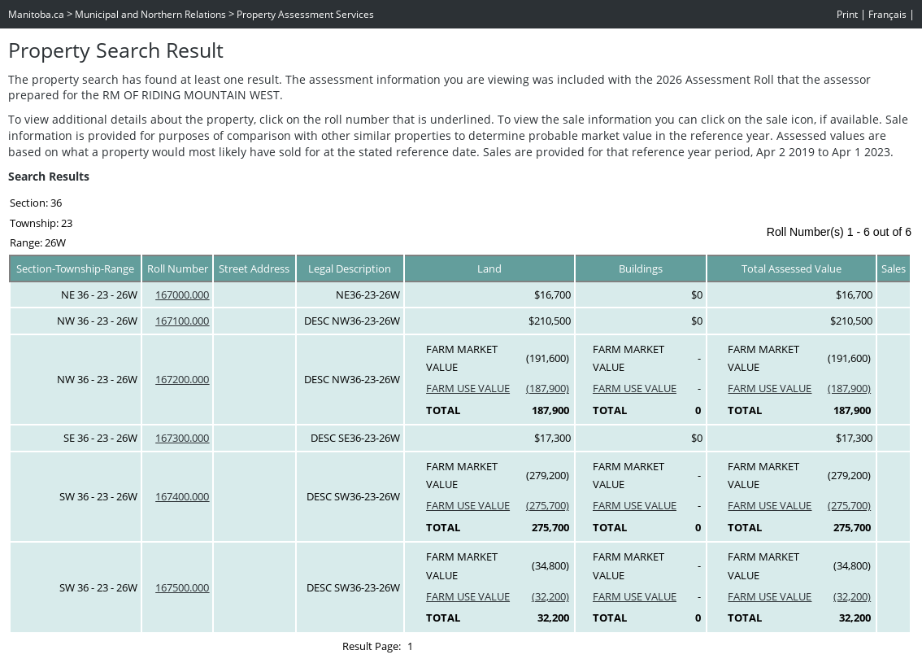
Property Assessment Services (305, 14)
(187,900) (547, 388)
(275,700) (547, 505)
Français (887, 14)
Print (847, 14)
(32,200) (550, 596)
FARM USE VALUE (468, 388)
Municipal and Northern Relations (150, 14)
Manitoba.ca (36, 14)
